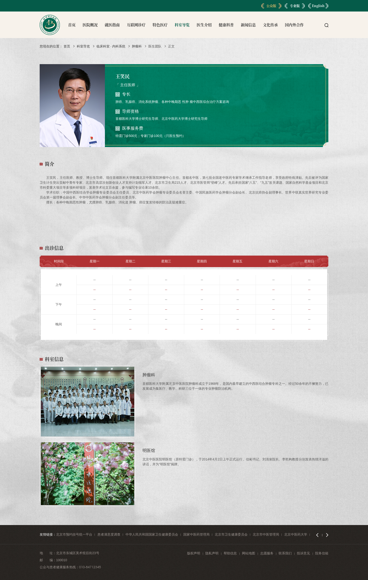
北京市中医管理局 (266, 534)
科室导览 (182, 24)
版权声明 (193, 553)
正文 (171, 46)
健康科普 (226, 24)
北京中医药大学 (295, 534)
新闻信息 (248, 24)
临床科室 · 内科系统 (111, 46)
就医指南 (112, 24)
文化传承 (270, 24)
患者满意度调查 (108, 534)
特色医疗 (160, 24)
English (318, 5)
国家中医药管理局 (196, 534)
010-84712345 (90, 567)
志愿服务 (266, 553)
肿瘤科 (137, 46)
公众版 (271, 5)
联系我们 (285, 553)
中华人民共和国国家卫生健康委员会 (152, 534)
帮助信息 (230, 553)
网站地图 (248, 553)
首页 (72, 24)
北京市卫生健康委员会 (231, 534)
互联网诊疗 (136, 24)
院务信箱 (321, 553)
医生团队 (154, 46)
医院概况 (90, 24)
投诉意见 (303, 553)
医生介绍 (204, 24)
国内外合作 (294, 24)
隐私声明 (211, 553)
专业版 (295, 5)
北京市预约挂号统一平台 (74, 534)
